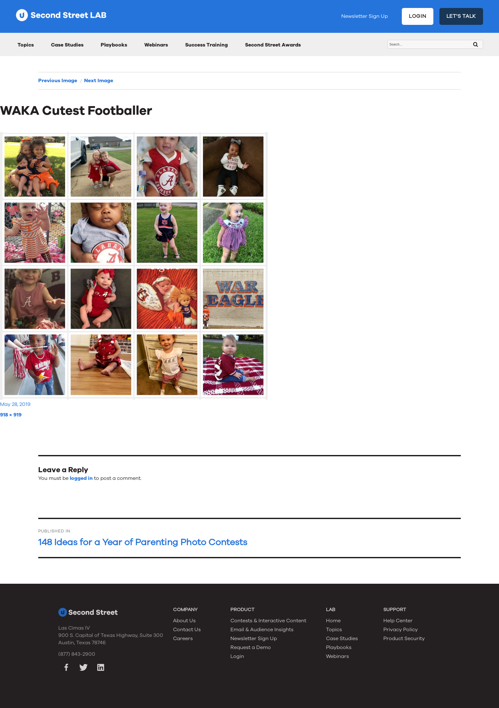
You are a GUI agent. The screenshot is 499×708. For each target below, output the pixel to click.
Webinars (156, 44)
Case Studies (67, 44)
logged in (81, 478)
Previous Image (57, 80)
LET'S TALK (461, 16)
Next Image (98, 80)
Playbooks (114, 44)
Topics (26, 44)
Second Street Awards (273, 44)
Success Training (206, 44)
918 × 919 (11, 414)
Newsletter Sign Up (364, 16)
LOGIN (417, 16)
